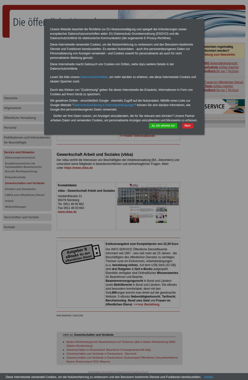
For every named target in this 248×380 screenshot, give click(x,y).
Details (208, 377)
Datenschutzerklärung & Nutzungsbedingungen (104, 105)
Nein (188, 125)
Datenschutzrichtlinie (94, 77)
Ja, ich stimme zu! (163, 125)
